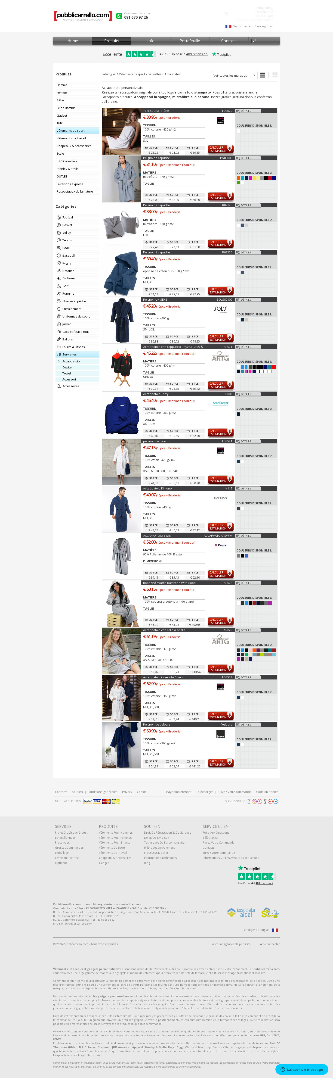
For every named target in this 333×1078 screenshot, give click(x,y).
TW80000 (226, 158)
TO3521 (227, 441)
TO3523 (227, 677)
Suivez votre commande (235, 792)
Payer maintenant (178, 792)
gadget (104, 863)
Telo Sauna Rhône (156, 111)
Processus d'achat (156, 853)
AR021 (228, 347)
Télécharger (204, 792)
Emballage (62, 853)
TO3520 (227, 111)
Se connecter (270, 944)
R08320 (227, 252)
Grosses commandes (69, 848)
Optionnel (61, 863)
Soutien (77, 792)
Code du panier (267, 792)
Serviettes (154, 74)
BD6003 (227, 394)
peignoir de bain (154, 441)
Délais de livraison (156, 838)
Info (150, 40)
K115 (228, 488)
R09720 (227, 205)
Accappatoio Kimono (157, 488)
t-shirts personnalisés (169, 980)
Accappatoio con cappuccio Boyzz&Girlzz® (173, 347)
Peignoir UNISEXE (155, 299)
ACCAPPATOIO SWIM (157, 535)
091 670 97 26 (136, 17)
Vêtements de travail (113, 853)
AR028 (228, 583)
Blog (147, 863)
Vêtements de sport (132, 74)
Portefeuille (190, 40)
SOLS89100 (224, 299)
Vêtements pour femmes (115, 838)
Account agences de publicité (231, 944)
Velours (226, 724)
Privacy (127, 792)
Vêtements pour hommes (116, 833)
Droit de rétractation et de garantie (167, 833)
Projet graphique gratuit (71, 833)
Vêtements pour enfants (114, 842)
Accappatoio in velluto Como (163, 677)
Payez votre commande (218, 842)
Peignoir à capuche (156, 158)
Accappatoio (173, 74)
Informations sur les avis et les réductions (231, 858)
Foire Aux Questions (216, 833)
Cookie (142, 792)
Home (73, 40)
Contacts (229, 40)
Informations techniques (160, 858)
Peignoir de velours (156, 724)
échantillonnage (65, 838)
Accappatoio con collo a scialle (164, 630)
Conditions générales (102, 792)
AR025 (228, 630)
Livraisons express (67, 858)
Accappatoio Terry (156, 394)
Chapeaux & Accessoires (115, 858)
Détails (246, 110)
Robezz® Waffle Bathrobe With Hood (169, 583)
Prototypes (62, 842)
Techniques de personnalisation (165, 842)
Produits (111, 40)
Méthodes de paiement (159, 848)
